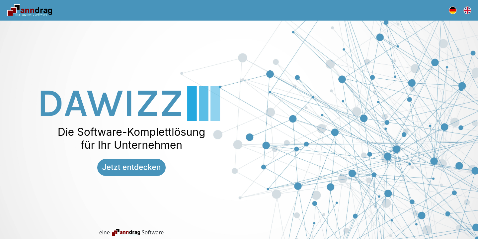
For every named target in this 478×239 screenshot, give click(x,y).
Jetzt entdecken (131, 167)
